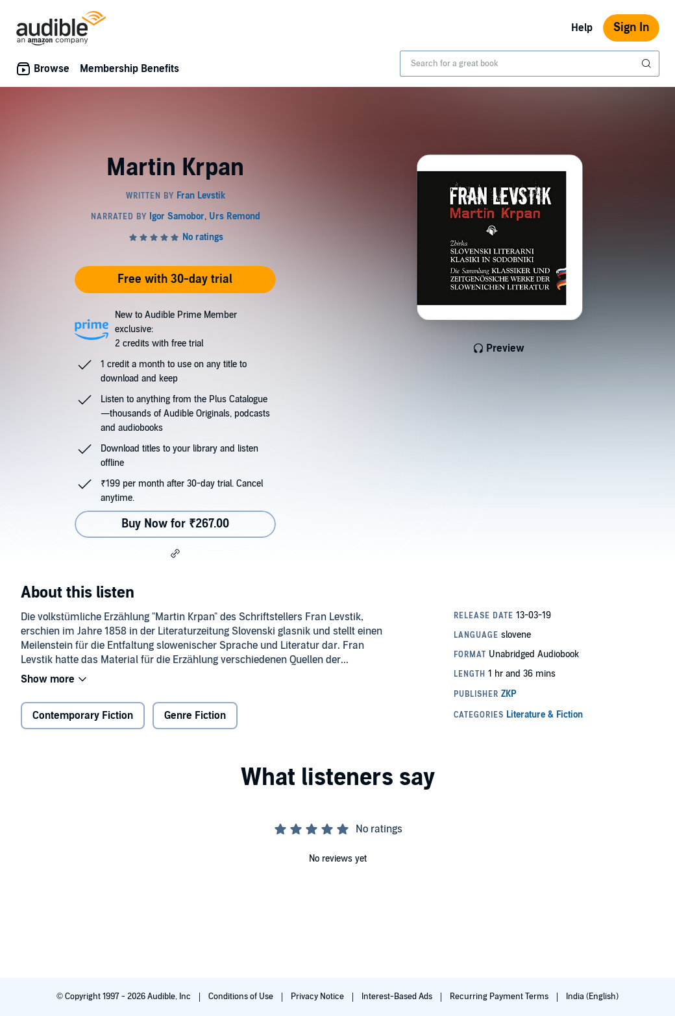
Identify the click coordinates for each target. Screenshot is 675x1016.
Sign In (631, 27)
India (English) (592, 996)
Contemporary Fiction (82, 715)
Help (582, 27)
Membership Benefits (129, 68)
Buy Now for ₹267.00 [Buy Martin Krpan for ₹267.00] (175, 524)
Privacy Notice (318, 996)
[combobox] (529, 64)
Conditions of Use (241, 996)
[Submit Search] (647, 64)
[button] (175, 553)
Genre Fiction (195, 715)
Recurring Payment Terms (500, 996)
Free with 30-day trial (174, 279)
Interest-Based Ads (398, 996)
